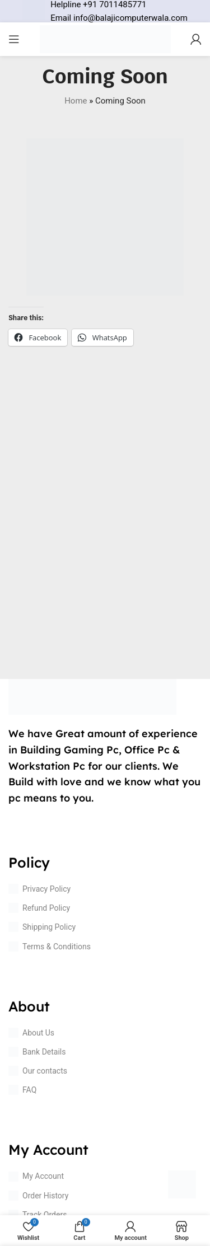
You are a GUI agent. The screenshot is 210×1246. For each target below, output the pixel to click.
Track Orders (37, 1215)
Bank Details (37, 1052)
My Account (36, 1177)
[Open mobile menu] (14, 39)
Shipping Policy (42, 927)
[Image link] (92, 696)
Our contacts (37, 1071)
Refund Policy (39, 908)
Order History (38, 1196)
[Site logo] (105, 39)
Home (75, 101)
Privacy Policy (39, 889)
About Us (31, 1033)
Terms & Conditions (49, 946)
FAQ (22, 1090)
